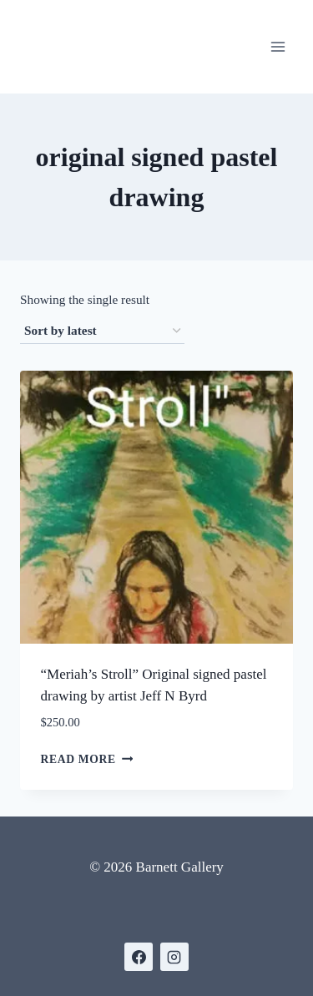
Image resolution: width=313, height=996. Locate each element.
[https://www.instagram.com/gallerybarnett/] (174, 957)
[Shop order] (102, 331)
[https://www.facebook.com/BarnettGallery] (138, 957)
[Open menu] (277, 46)
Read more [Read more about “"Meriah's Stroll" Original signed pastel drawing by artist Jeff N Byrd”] (87, 758)
